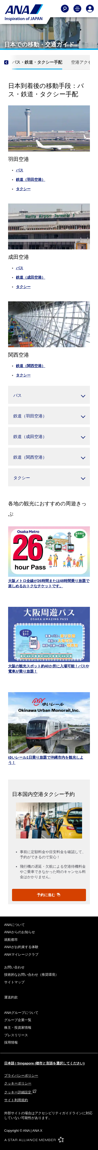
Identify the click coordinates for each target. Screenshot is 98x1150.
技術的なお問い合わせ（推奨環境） (31, 975)
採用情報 (11, 1042)
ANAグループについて (21, 1013)
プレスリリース (16, 1035)
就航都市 (11, 940)
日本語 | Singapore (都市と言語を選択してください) (44, 1063)
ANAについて (14, 925)
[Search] (65, 9)
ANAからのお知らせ (19, 932)
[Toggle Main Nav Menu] (77, 9)
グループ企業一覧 (17, 1020)
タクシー (23, 189)
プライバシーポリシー (21, 1075)
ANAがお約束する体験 (21, 947)
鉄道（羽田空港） (30, 179)
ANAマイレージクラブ (21, 954)
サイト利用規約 (16, 1100)
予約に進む (48, 895)
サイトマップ (14, 982)
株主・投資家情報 (17, 1027)
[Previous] (10, 62)
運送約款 (11, 997)
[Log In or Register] (90, 9)
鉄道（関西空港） (30, 366)
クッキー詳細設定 (20, 1092)
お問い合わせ (14, 967)
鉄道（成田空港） (30, 277)
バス (19, 170)
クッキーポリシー (17, 1083)
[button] (49, 395)
